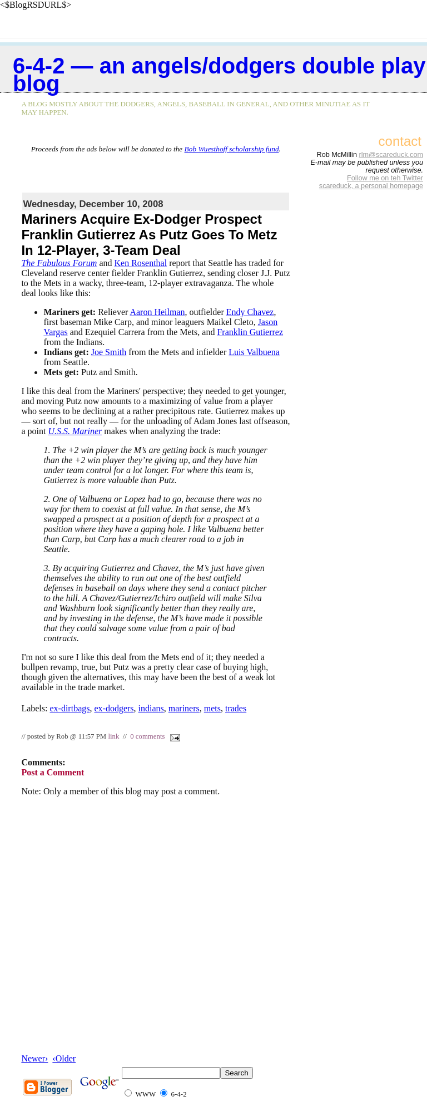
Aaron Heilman (157, 312)
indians (151, 708)
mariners (184, 708)
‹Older (64, 1058)
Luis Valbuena (254, 352)
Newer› (34, 1058)
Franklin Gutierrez (250, 332)
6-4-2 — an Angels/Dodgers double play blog (219, 74)
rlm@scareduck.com (391, 155)
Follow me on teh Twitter (385, 178)
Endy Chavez (250, 312)
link (113, 736)
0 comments (147, 736)
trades (235, 708)
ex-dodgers (113, 708)
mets (212, 708)
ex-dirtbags (69, 708)
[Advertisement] (156, 170)
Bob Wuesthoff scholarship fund (232, 149)
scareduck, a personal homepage (371, 186)
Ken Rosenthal (141, 263)
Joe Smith (109, 352)
